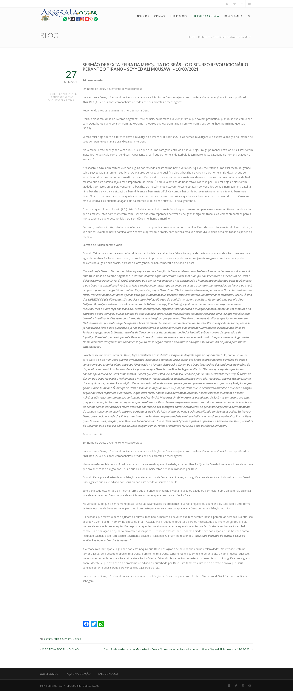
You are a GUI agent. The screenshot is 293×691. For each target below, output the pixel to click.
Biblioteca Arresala (205, 16)
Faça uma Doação (78, 673)
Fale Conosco (108, 673)
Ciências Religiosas (62, 97)
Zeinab (77, 639)
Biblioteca (204, 37)
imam (67, 639)
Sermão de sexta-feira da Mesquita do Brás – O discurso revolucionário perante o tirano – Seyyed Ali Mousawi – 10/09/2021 (165, 67)
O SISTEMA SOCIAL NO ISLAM (60, 649)
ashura (48, 639)
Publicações (178, 16)
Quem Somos (49, 673)
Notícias (143, 16)
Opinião (159, 16)
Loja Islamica (233, 16)
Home (191, 37)
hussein (58, 639)
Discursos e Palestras (61, 100)
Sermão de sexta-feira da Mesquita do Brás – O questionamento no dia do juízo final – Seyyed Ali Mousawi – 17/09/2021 (177, 649)
